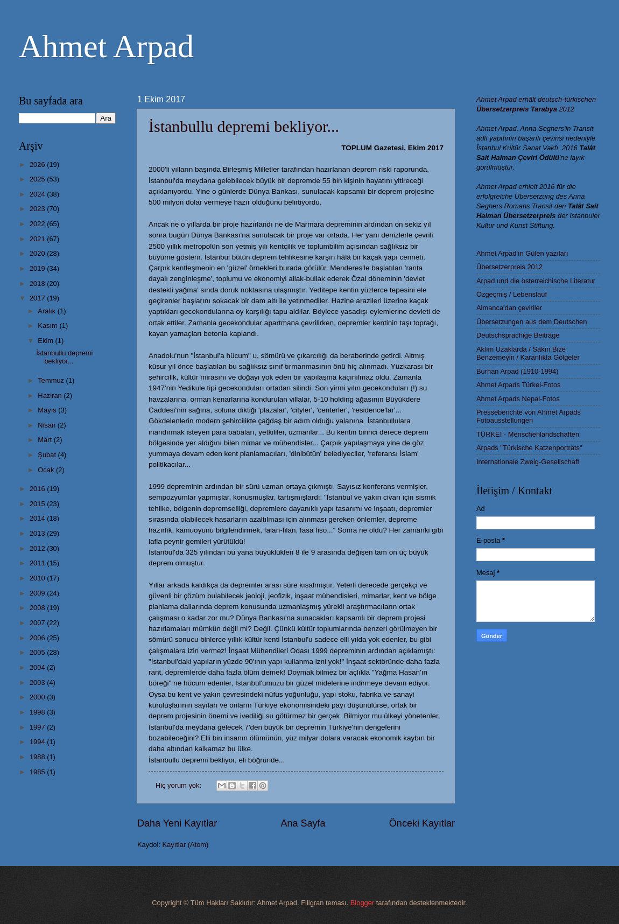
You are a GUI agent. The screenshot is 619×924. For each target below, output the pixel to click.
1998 (38, 712)
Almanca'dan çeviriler (509, 308)
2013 (38, 533)
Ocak (47, 470)
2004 (38, 667)
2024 (38, 194)
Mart (45, 440)
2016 (38, 489)
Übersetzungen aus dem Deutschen (531, 322)
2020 (38, 253)
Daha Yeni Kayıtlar (177, 823)
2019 (38, 268)
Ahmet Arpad (106, 46)
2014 (38, 518)
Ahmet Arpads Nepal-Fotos (518, 399)
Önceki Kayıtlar (422, 823)
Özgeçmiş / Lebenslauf (511, 294)
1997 (38, 727)
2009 (38, 593)
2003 (38, 682)
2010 (38, 578)
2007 (38, 623)
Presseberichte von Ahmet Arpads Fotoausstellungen (528, 416)
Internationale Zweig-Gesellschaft (527, 462)
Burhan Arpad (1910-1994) (517, 371)
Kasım (48, 325)
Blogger (362, 903)
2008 (38, 608)
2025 (38, 179)
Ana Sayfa (302, 823)
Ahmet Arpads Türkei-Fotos (518, 385)
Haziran (51, 395)
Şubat (48, 455)
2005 (38, 652)
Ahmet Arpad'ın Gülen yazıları (522, 253)
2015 (38, 504)
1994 (38, 742)
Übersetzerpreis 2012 (509, 267)
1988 (38, 757)
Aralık (48, 311)
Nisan (48, 425)
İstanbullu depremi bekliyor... (244, 126)
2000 (38, 697)
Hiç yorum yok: (179, 785)
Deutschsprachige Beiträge (518, 335)
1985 (38, 772)
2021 (38, 239)
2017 (38, 298)
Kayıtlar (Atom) (186, 845)
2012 (38, 548)
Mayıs (48, 410)
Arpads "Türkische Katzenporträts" (529, 448)
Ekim (46, 341)
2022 (38, 224)
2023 (38, 209)
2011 (38, 563)
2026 (38, 164)
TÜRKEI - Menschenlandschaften (527, 434)
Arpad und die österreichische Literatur (535, 281)
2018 (38, 283)
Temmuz (52, 380)
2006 (38, 638)
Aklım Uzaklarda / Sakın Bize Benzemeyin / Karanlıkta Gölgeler (528, 353)
